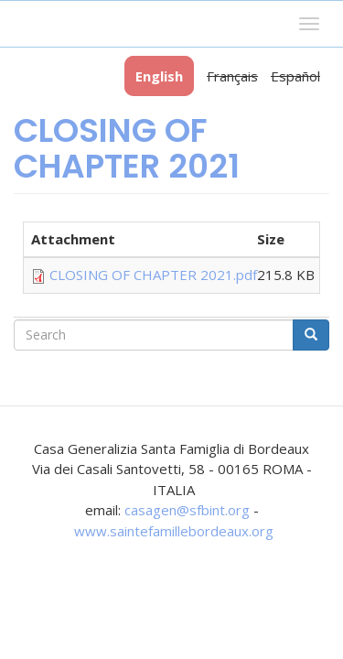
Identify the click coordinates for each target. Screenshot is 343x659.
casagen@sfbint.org (187, 510)
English (159, 76)
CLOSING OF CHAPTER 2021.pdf (153, 274)
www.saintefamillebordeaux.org (173, 531)
